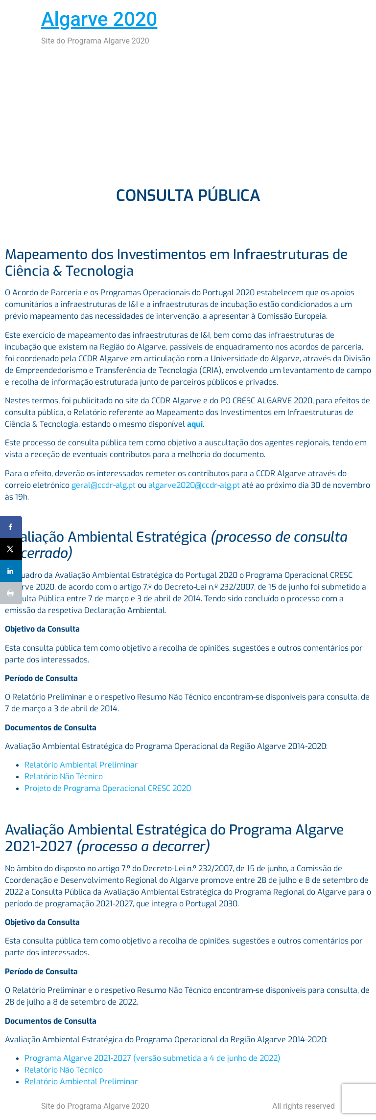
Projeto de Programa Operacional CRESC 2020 (107, 788)
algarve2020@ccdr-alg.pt (194, 485)
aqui (195, 424)
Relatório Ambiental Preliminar (81, 765)
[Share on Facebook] (11, 527)
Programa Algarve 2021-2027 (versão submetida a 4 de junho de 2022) (152, 1058)
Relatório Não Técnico (63, 776)
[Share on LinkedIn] (11, 571)
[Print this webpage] (11, 593)
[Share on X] (11, 549)
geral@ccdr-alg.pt (103, 485)
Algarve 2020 (99, 19)
